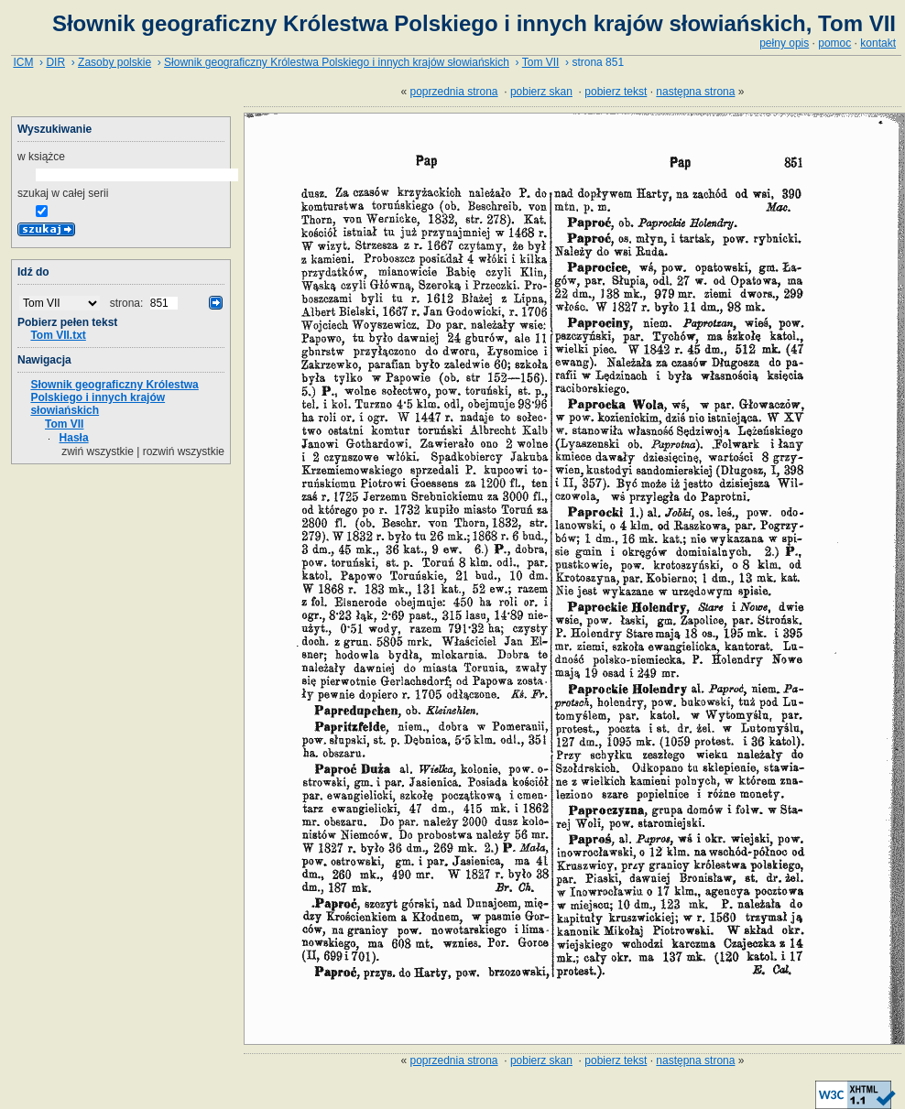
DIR (55, 62)
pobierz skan (541, 91)
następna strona (695, 91)
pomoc (834, 43)
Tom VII (541, 62)
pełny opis (784, 43)
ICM (23, 62)
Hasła (74, 437)
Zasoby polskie (114, 62)
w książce (41, 156)
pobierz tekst (615, 91)
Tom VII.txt (57, 335)
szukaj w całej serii (62, 193)
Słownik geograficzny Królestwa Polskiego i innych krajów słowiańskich (336, 62)
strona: (128, 303)
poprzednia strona (453, 91)
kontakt (878, 43)
